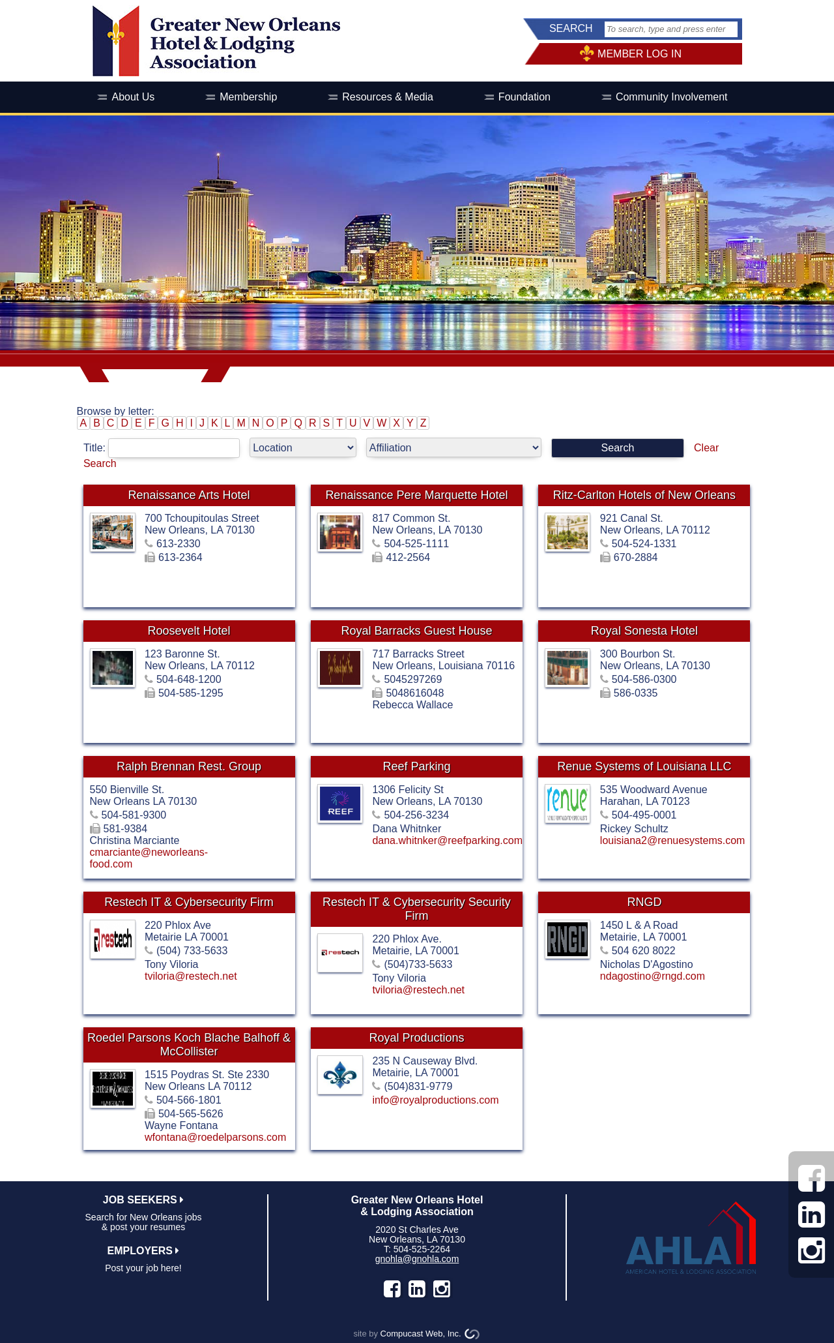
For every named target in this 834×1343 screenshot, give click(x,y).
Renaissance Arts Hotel (189, 495)
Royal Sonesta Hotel (644, 630)
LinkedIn (417, 1289)
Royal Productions (416, 1037)
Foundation (524, 96)
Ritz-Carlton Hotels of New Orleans (644, 495)
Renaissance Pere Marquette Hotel (416, 495)
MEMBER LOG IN (639, 53)
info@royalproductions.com (435, 1100)
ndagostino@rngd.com (652, 976)
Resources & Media (387, 96)
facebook (392, 1289)
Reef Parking (416, 766)
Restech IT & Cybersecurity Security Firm (417, 909)
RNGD (644, 902)
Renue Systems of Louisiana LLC (644, 766)
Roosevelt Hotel (188, 630)
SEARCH (571, 28)
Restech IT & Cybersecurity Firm (189, 902)
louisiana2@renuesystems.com (672, 840)
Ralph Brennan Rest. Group (189, 766)
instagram (442, 1289)
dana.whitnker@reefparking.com (447, 840)
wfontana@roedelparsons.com (215, 1137)
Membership (248, 96)
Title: (166, 447)
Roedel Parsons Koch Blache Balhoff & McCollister (189, 1044)
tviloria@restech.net (191, 976)
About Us (132, 96)
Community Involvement (672, 96)
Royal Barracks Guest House (416, 630)
